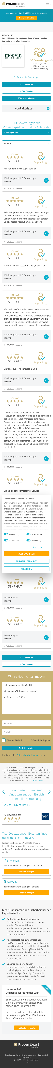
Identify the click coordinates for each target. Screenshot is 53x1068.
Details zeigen (38, 547)
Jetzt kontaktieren (26, 98)
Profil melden (38, 780)
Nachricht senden (26, 748)
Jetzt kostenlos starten (26, 1027)
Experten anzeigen (26, 871)
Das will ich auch (26, 17)
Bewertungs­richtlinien (12, 1055)
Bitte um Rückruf (14, 740)
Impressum (26, 1057)
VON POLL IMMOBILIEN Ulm (17, 805)
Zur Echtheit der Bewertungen (26, 77)
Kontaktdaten (31, 108)
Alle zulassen (27, 553)
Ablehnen (26, 568)
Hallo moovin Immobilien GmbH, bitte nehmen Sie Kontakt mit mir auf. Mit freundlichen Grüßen (26, 698)
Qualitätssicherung (29, 1055)
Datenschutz (42, 1055)
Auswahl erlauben (26, 561)
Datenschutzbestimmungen (29, 755)
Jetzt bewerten (26, 84)
